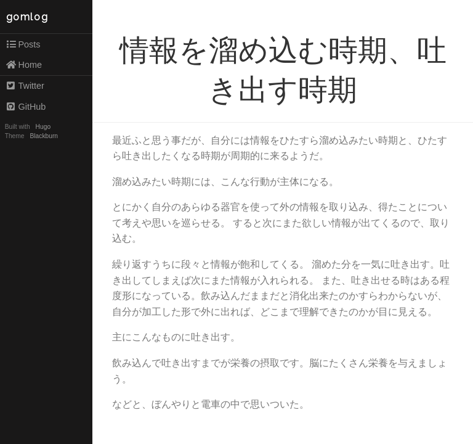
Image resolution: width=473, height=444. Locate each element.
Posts (23, 44)
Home (24, 65)
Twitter (25, 86)
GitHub (26, 107)
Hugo (43, 126)
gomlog (27, 17)
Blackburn (44, 136)
